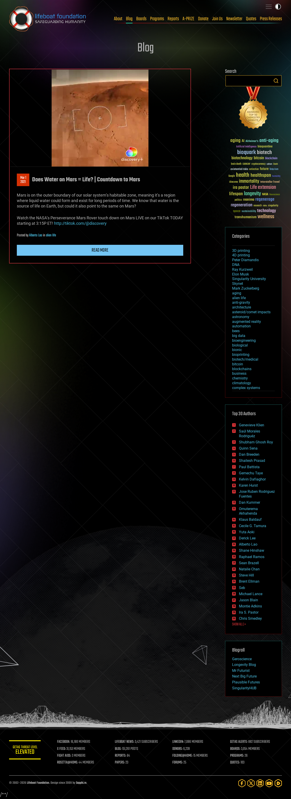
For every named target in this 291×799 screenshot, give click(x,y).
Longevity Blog (244, 664)
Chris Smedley (250, 618)
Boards (141, 19)
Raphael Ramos (251, 557)
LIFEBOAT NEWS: (124, 742)
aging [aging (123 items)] (235, 141)
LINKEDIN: (178, 742)
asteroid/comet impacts (251, 312)
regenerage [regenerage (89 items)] (264, 199)
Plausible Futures (246, 682)
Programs (157, 19)
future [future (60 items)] (264, 169)
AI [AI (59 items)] (243, 141)
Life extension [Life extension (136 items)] (263, 187)
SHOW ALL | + (239, 624)
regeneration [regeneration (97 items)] (241, 205)
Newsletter (234, 19)
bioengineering (244, 340)
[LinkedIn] (260, 783)
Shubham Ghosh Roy (256, 442)
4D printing (241, 255)
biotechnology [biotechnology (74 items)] (242, 158)
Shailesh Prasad (252, 460)
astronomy (240, 317)
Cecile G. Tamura (252, 526)
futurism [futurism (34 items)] (274, 169)
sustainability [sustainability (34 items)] (249, 211)
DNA (235, 265)
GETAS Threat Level (25, 750)
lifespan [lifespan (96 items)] (236, 194)
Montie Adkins (250, 606)
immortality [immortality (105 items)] (249, 181)
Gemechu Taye (251, 473)
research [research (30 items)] (257, 205)
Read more (100, 250)
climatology (241, 383)
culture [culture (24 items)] (269, 164)
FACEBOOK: (63, 742)
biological (240, 345)
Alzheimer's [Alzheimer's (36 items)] (252, 141)
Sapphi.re (81, 783)
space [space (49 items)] (237, 211)
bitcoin (237, 364)
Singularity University (249, 279)
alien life (51, 235)
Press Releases (271, 19)
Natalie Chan (249, 569)
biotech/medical (245, 359)
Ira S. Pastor (248, 612)
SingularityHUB (244, 688)
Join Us (217, 19)
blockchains (241, 369)
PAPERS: (120, 763)
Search (276, 80)
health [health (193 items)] (242, 175)
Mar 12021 (23, 180)
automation (241, 326)
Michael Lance (250, 594)
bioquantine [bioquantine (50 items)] (265, 146)
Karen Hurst (248, 485)
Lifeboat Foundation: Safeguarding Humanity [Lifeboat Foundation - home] (47, 18)
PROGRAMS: (237, 756)
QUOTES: (235, 763)
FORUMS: (178, 763)
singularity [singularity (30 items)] (273, 205)
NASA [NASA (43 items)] (265, 194)
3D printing (241, 250)
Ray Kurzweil (242, 269)
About (118, 19)
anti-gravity (241, 302)
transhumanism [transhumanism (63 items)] (245, 217)
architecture (241, 307)
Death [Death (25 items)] (275, 164)
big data (238, 336)
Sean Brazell (249, 563)
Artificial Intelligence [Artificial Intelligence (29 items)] (246, 146)
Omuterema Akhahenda (248, 511)
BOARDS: (235, 749)
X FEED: (61, 749)
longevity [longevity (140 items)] (252, 194)
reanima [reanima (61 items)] (248, 199)
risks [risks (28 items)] (265, 205)
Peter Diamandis (245, 260)
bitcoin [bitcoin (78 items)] (259, 158)
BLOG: (118, 749)
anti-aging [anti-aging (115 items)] (268, 141)
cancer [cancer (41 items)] (246, 164)
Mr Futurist (241, 670)
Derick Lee (247, 538)
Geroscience (242, 659)
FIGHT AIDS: (64, 756)
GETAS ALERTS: (239, 742)
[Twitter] (251, 783)
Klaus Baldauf (250, 519)
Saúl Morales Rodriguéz (249, 433)
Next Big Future (244, 676)
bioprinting (240, 354)
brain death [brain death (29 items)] (236, 164)
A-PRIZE (188, 19)
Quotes (251, 19)
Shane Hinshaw (251, 550)
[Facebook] (242, 783)
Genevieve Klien (251, 425)
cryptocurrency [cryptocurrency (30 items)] (258, 164)
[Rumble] (278, 783)
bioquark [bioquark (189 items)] (246, 152)
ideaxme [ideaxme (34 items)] (233, 182)
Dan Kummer (249, 502)
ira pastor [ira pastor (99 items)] (241, 187)
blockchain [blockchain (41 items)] (271, 158)
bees (236, 331)
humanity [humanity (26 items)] (276, 176)
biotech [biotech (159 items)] (264, 152)
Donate (203, 19)
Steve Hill (246, 575)
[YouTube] (269, 783)
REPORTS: (120, 756)
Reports (173, 19)
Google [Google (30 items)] (231, 176)
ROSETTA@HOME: (67, 763)
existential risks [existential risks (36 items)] (239, 169)
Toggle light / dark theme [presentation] (278, 7)
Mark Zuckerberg (245, 288)
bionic (237, 350)
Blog (129, 19)
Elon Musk (240, 274)
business (239, 373)
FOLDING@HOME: (183, 756)
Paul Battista (249, 467)
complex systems (246, 388)
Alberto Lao (35, 235)
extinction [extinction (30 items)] (254, 169)
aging (236, 293)
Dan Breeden (249, 454)
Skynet (237, 283)
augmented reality (246, 321)
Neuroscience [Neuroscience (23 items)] (274, 195)
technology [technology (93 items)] (266, 211)
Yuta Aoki (246, 532)
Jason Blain (248, 600)
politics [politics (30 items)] (238, 200)
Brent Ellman (249, 581)
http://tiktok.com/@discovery (80, 223)
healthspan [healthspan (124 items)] (261, 175)
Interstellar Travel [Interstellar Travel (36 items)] (270, 182)
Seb (242, 588)
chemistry (240, 378)
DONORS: (178, 749)
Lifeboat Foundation (38, 783)
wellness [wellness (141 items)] (266, 217)
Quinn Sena (248, 448)
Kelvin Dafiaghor (252, 479)
